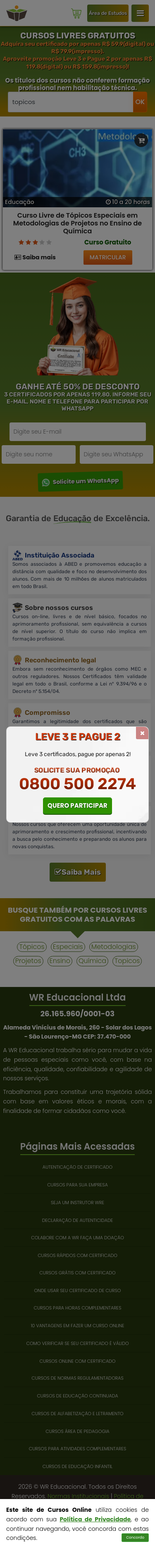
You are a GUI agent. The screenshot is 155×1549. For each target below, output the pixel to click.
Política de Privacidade (95, 1519)
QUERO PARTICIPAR (77, 805)
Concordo (135, 1537)
